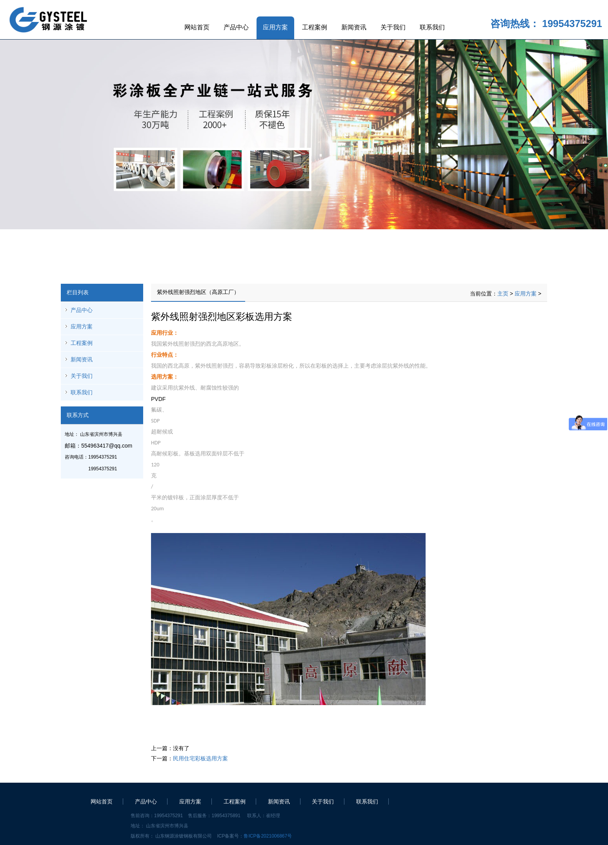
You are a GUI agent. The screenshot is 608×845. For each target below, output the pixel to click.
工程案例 (314, 27)
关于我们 (393, 27)
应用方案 (275, 27)
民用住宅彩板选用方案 (200, 758)
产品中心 (236, 27)
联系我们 (432, 27)
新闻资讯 (353, 27)
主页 (502, 293)
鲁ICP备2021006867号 (268, 836)
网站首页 (196, 27)
